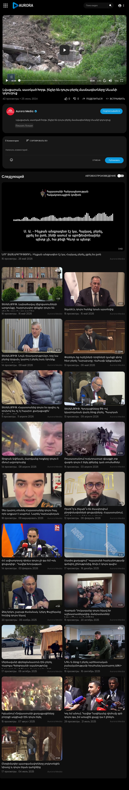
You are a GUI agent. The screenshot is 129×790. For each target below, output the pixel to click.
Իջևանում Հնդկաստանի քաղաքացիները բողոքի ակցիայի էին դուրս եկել (28, 715)
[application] (64, 50)
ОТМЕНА (96, 160)
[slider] (53, 80)
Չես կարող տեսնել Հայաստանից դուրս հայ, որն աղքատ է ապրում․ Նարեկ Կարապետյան (30, 512)
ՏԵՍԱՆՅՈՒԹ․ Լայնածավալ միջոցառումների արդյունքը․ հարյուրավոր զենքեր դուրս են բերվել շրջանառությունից (29, 308)
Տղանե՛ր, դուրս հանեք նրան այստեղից (88, 309)
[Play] (7, 80)
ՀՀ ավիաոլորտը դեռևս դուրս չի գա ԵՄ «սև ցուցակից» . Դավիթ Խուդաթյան (29, 562)
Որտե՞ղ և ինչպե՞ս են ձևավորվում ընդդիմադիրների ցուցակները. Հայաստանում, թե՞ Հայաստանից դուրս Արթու (93, 512)
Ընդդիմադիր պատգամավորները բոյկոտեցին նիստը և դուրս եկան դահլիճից (31, 765)
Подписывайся (112, 111)
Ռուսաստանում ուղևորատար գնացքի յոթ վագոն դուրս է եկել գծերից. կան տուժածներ (92, 460)
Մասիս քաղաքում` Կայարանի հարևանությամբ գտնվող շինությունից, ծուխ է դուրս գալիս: (94, 562)
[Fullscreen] (121, 80)
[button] (121, 5)
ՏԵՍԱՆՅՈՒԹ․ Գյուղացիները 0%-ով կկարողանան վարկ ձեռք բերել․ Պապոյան (91, 410)
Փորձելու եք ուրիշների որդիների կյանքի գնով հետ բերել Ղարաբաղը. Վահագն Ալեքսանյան (93, 358)
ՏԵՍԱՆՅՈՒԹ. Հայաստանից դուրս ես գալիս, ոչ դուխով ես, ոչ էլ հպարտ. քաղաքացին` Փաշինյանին (30, 411)
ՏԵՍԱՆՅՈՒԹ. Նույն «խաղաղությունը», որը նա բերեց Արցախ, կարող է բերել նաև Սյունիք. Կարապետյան (30, 359)
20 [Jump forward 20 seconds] (104, 80)
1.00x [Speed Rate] (99, 81)
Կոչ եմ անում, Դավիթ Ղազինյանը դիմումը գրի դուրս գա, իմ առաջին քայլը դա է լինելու (93, 715)
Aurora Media (26, 111)
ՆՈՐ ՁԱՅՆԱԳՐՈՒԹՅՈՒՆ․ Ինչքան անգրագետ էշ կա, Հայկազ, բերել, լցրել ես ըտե (51, 254)
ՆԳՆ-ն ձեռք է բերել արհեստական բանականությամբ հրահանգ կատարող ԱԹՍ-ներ (93, 665)
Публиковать (114, 160)
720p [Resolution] (116, 81)
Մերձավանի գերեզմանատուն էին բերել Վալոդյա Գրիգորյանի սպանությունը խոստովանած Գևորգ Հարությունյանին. (27, 665)
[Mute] (110, 80)
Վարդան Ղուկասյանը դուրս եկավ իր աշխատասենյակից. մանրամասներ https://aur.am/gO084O (87, 614)
